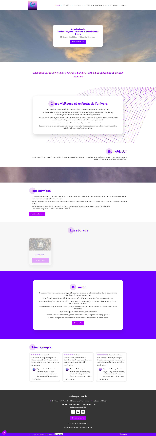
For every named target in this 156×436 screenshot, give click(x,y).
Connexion (123, 434)
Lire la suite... (35, 365)
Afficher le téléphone (100, 401)
